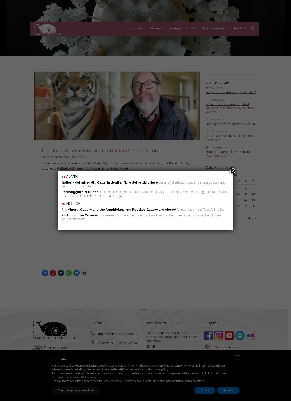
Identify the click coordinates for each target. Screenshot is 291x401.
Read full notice (213, 209)
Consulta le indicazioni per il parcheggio (97, 196)
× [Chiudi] (233, 170)
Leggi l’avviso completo (77, 186)
